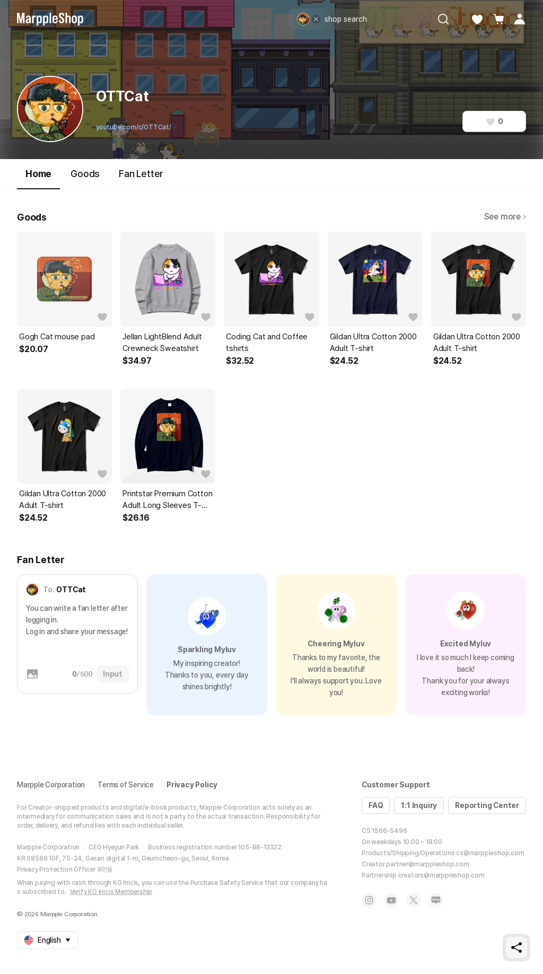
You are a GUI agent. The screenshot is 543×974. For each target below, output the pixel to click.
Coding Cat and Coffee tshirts (267, 342)
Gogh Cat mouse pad (56, 336)
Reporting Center (487, 805)
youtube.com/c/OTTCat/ (133, 127)
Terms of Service (126, 784)
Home (38, 178)
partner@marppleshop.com (427, 864)
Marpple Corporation (51, 784)
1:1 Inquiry (419, 805)
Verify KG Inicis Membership (111, 892)
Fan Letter (141, 173)
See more (505, 217)
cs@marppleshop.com (490, 853)
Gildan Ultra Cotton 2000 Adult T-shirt (373, 342)
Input (112, 674)
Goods (85, 173)
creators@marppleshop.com (441, 875)
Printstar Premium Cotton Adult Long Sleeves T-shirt (167, 500)
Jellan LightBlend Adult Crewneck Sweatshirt (162, 342)
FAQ (376, 805)
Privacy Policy (192, 784)
